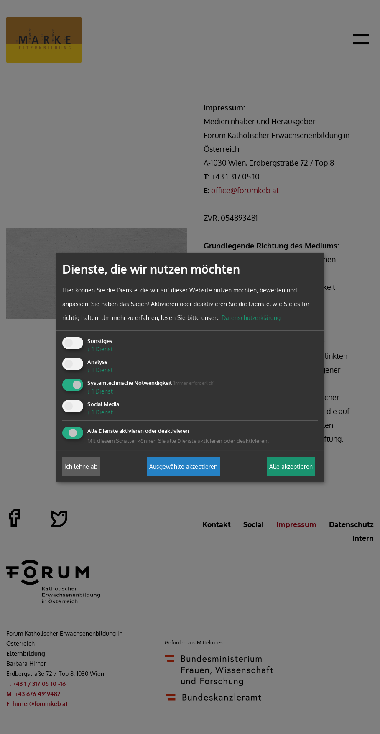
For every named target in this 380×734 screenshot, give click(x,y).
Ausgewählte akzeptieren (183, 466)
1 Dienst (100, 349)
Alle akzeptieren (291, 466)
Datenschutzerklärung (251, 317)
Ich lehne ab (80, 466)
